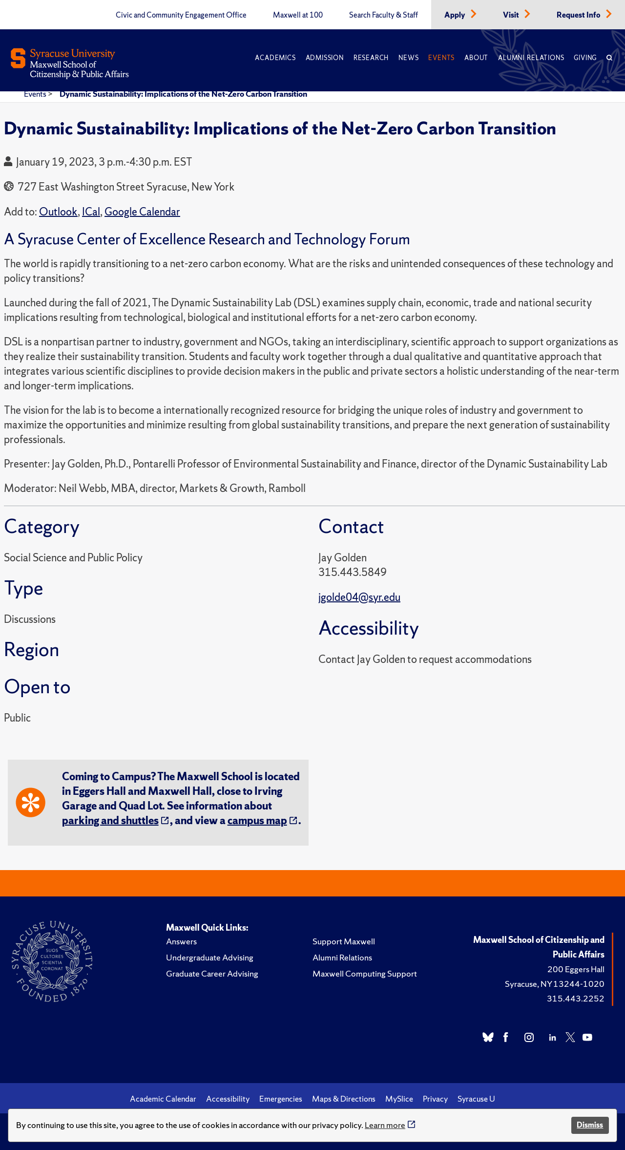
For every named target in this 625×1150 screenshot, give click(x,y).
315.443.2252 (575, 998)
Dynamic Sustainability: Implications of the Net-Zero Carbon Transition (183, 93)
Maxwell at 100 (298, 15)
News (408, 58)
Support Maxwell (343, 941)
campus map (257, 820)
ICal (91, 212)
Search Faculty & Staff (383, 15)
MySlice (399, 1098)
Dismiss (590, 1125)
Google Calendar (142, 212)
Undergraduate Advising (209, 957)
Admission (325, 58)
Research (371, 58)
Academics (275, 58)
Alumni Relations (531, 58)
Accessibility (228, 1098)
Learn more (385, 1124)
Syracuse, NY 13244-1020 (554, 983)
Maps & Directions (343, 1098)
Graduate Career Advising (212, 973)
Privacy (435, 1098)
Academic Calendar (163, 1098)
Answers (181, 941)
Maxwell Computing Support (364, 973)
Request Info (579, 15)
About (476, 58)
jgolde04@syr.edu (359, 597)
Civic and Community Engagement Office (181, 15)
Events (441, 58)
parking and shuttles (110, 820)
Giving (585, 58)
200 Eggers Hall (575, 969)
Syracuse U (476, 1098)
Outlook (58, 212)
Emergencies (280, 1098)
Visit (512, 15)
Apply (455, 15)
